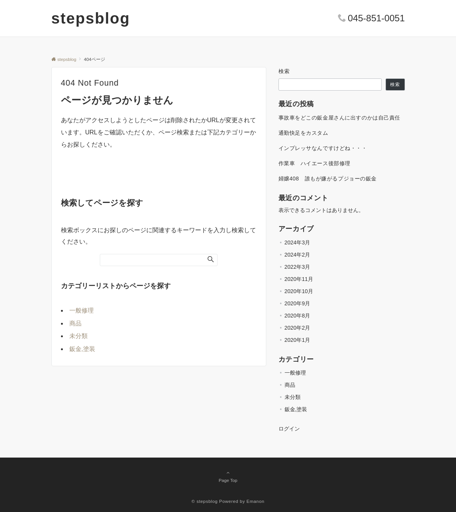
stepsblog (90, 18)
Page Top (228, 476)
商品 (75, 323)
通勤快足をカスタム (303, 133)
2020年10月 (299, 291)
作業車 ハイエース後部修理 (314, 163)
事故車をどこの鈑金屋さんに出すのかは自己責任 (339, 118)
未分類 (78, 336)
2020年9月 (297, 303)
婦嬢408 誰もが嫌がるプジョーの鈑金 (327, 178)
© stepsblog (205, 501)
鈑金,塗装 (82, 349)
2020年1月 (297, 340)
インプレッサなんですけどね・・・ (322, 148)
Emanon (255, 501)
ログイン (289, 429)
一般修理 (81, 310)
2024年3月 (297, 242)
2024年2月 (297, 255)
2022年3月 (297, 267)
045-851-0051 (376, 18)
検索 (284, 71)
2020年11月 (299, 279)
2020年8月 (297, 316)
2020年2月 (297, 328)
